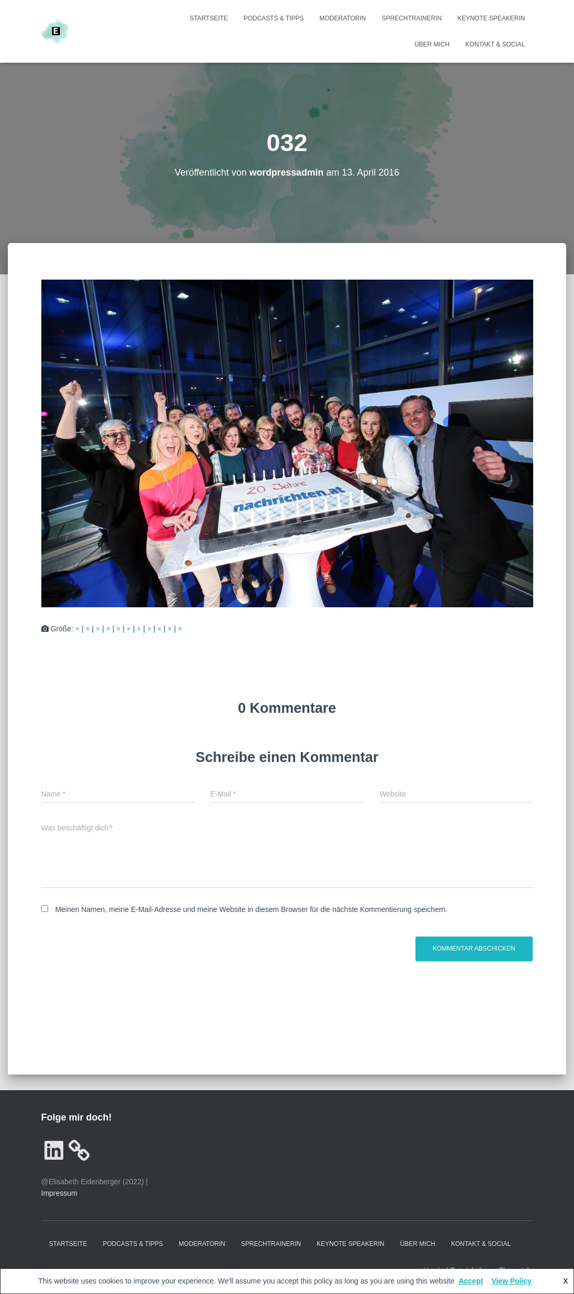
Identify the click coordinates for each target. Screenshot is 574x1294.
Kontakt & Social (495, 44)
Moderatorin (343, 18)
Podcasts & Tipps (273, 18)
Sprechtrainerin (411, 18)
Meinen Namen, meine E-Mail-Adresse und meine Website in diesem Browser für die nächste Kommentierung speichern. (251, 909)
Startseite (208, 18)
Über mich (431, 44)
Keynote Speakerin (491, 18)
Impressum (59, 1193)
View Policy (511, 1281)
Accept (470, 1281)
